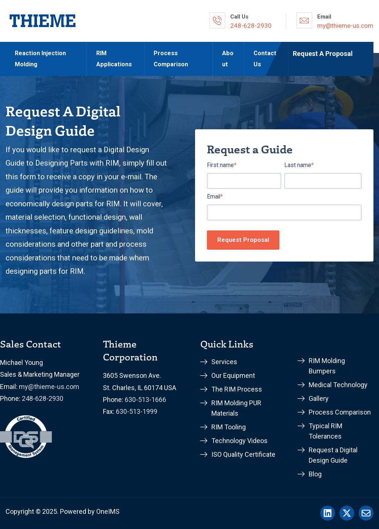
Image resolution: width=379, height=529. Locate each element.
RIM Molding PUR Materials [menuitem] (236, 408)
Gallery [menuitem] (319, 398)
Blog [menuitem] (315, 474)
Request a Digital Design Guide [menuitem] (333, 455)
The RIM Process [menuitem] (236, 389)
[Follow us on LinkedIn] (327, 513)
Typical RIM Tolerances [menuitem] (325, 431)
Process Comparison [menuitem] (340, 412)
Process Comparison (171, 59)
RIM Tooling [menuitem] (228, 427)
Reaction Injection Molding (40, 59)
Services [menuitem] (224, 362)
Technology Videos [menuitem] (239, 441)
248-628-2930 (42, 398)
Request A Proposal (323, 53)
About (228, 59)
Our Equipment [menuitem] (233, 375)
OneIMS (108, 511)
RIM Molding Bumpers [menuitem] (327, 366)
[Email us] (366, 513)
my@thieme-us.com (49, 386)
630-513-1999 (136, 411)
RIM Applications (114, 59)
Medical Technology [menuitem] (338, 385)
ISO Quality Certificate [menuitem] (243, 454)
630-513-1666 (145, 399)
